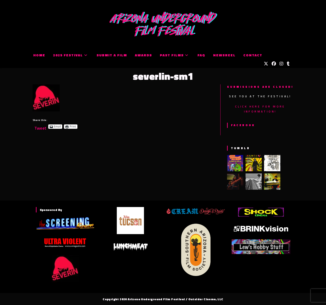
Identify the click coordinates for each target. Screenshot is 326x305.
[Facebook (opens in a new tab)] (274, 64)
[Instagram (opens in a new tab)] (281, 64)
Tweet (40, 126)
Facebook (243, 125)
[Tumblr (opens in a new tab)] (288, 64)
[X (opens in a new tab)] (266, 64)
